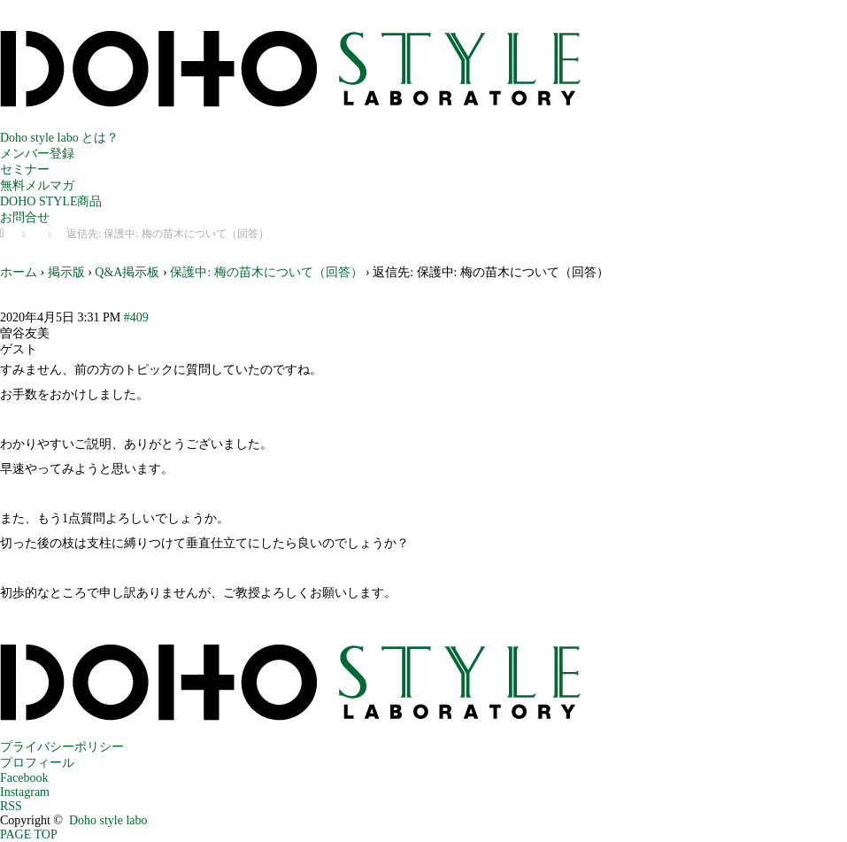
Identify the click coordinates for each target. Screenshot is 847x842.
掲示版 (66, 272)
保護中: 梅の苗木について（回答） (266, 272)
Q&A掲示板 (127, 272)
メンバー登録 (37, 153)
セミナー (25, 169)
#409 (136, 317)
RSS (11, 806)
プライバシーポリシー (62, 746)
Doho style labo (108, 820)
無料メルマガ (37, 185)
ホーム (18, 272)
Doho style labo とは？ (59, 137)
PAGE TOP (29, 834)
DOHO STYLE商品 (51, 201)
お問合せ (25, 217)
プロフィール (37, 762)
